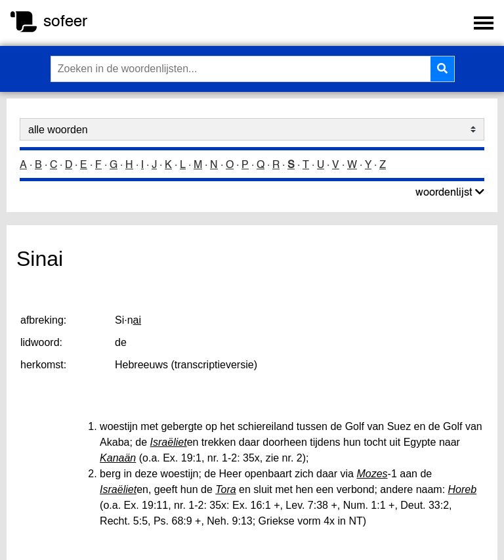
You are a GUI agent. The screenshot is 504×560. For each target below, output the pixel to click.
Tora (225, 489)
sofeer (65, 21)
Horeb (462, 489)
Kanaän (118, 457)
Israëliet (168, 442)
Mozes (371, 473)
